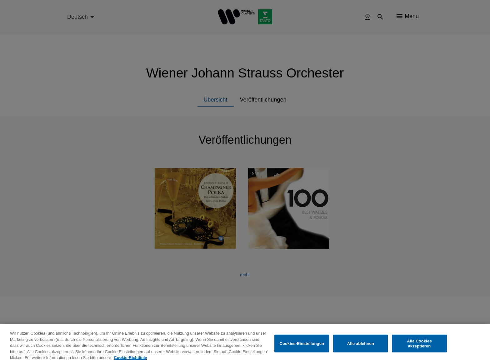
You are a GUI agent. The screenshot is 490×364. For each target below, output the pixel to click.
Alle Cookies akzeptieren (419, 343)
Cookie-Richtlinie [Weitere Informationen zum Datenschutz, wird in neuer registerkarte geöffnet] (130, 357)
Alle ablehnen (360, 343)
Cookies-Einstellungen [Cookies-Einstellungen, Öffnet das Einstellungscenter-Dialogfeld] (301, 343)
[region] (245, 344)
